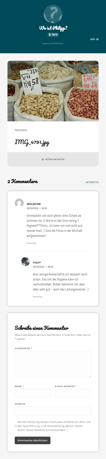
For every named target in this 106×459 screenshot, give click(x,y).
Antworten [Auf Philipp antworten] (37, 296)
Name (19, 386)
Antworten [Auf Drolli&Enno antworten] (31, 243)
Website (20, 404)
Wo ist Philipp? (53, 17)
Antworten (92, 182)
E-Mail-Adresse (66, 386)
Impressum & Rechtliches (53, 43)
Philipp (37, 262)
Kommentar (23, 348)
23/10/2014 (43, 266)
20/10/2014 (37, 208)
